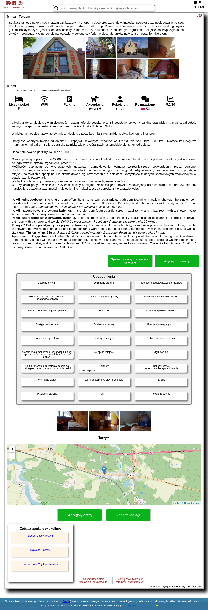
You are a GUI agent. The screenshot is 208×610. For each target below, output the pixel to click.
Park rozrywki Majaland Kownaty (40, 564)
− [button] (12, 456)
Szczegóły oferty (79, 515)
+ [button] (12, 449)
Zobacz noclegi (128, 515)
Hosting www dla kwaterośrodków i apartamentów (130, 580)
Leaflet (176, 503)
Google (66, 601)
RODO (132, 605)
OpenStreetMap (192, 503)
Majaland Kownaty (40, 550)
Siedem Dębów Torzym (40, 535)
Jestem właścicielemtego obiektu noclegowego (93, 580)
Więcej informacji (177, 261)
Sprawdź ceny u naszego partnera (130, 261)
